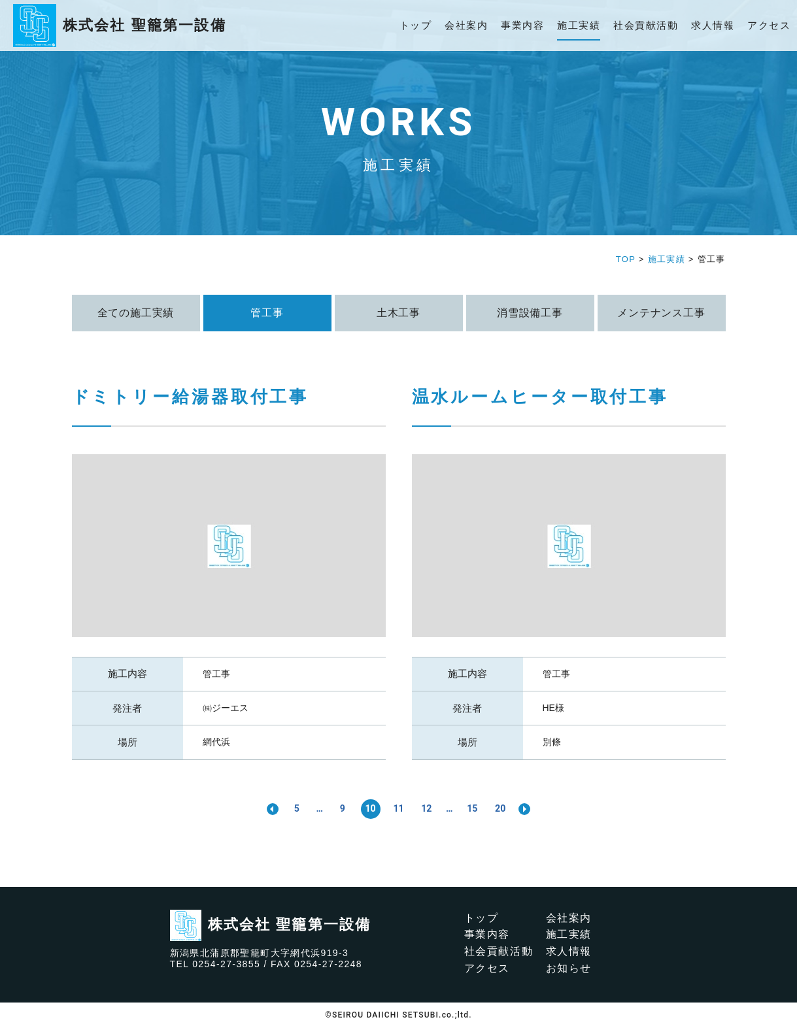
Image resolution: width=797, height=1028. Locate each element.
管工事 (216, 674)
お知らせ (569, 968)
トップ (415, 25)
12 (427, 808)
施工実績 (578, 25)
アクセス (768, 25)
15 (474, 808)
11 (398, 808)
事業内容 (522, 25)
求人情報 (712, 25)
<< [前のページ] (269, 809)
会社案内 (466, 25)
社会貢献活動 (645, 25)
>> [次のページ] (528, 809)
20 (503, 808)
